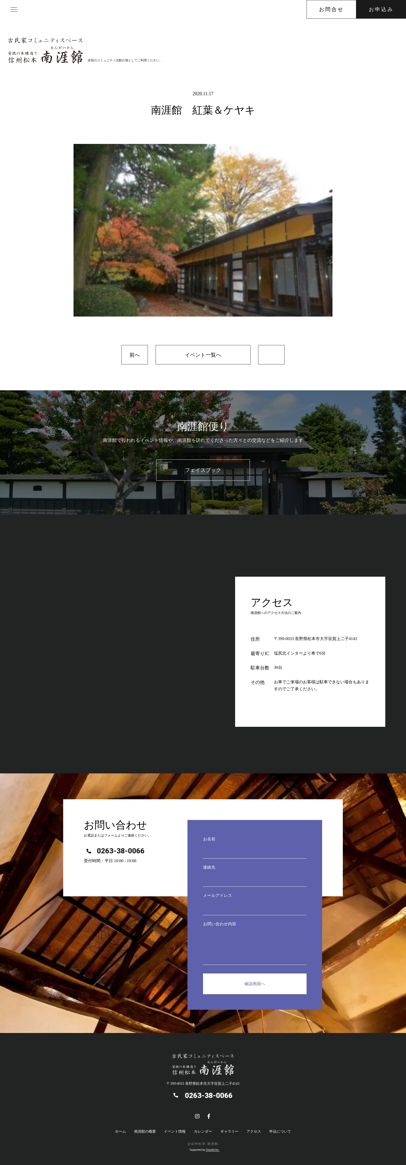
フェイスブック (203, 470)
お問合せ (331, 9)
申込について (280, 1131)
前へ (134, 355)
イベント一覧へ (203, 355)
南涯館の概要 (145, 1131)
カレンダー (203, 1131)
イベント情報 (175, 1131)
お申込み (381, 9)
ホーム (120, 1131)
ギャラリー (229, 1131)
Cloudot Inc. (213, 1149)
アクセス (254, 1131)
